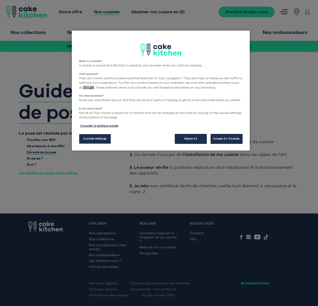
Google (88, 87)
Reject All (190, 138)
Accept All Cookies (226, 138)
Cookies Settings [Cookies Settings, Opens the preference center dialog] (95, 138)
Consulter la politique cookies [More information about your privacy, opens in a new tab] (99, 125)
